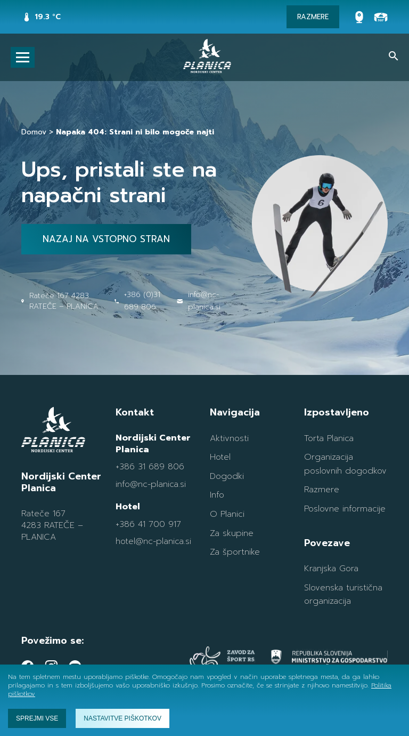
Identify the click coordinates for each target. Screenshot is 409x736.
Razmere (321, 489)
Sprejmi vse (37, 718)
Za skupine (231, 533)
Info (217, 495)
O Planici (227, 514)
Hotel (220, 457)
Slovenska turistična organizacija (343, 594)
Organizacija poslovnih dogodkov (345, 464)
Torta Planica (329, 438)
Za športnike (235, 552)
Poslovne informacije (345, 508)
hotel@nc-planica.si (153, 541)
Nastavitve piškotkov (122, 718)
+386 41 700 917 (148, 524)
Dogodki (227, 476)
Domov (33, 132)
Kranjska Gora (331, 568)
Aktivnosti (229, 438)
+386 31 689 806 (150, 466)
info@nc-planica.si (151, 484)
